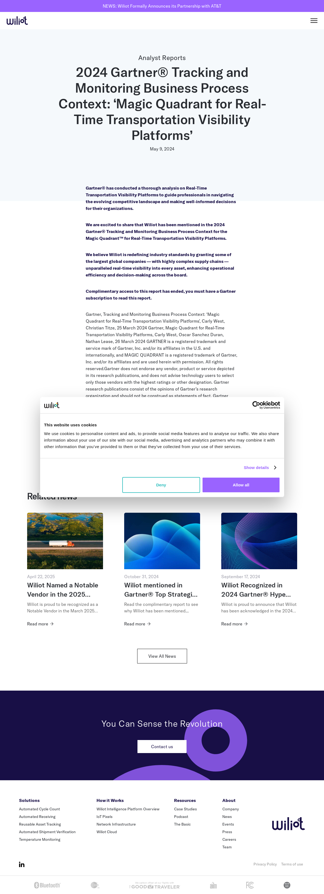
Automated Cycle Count (39, 809)
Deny (161, 484)
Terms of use (292, 864)
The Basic (182, 824)
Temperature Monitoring (39, 839)
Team (227, 847)
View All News (162, 656)
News (227, 816)
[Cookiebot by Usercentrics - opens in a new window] (256, 405)
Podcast (181, 816)
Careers (229, 839)
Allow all (241, 484)
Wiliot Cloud (107, 831)
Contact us (162, 746)
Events (228, 824)
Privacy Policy (265, 864)
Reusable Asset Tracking (40, 824)
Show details (256, 467)
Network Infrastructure (116, 824)
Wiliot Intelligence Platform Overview (128, 809)
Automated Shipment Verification (47, 831)
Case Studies (185, 809)
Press (227, 831)
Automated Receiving (37, 816)
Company (230, 809)
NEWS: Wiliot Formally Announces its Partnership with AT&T (162, 6)
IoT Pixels (105, 816)
